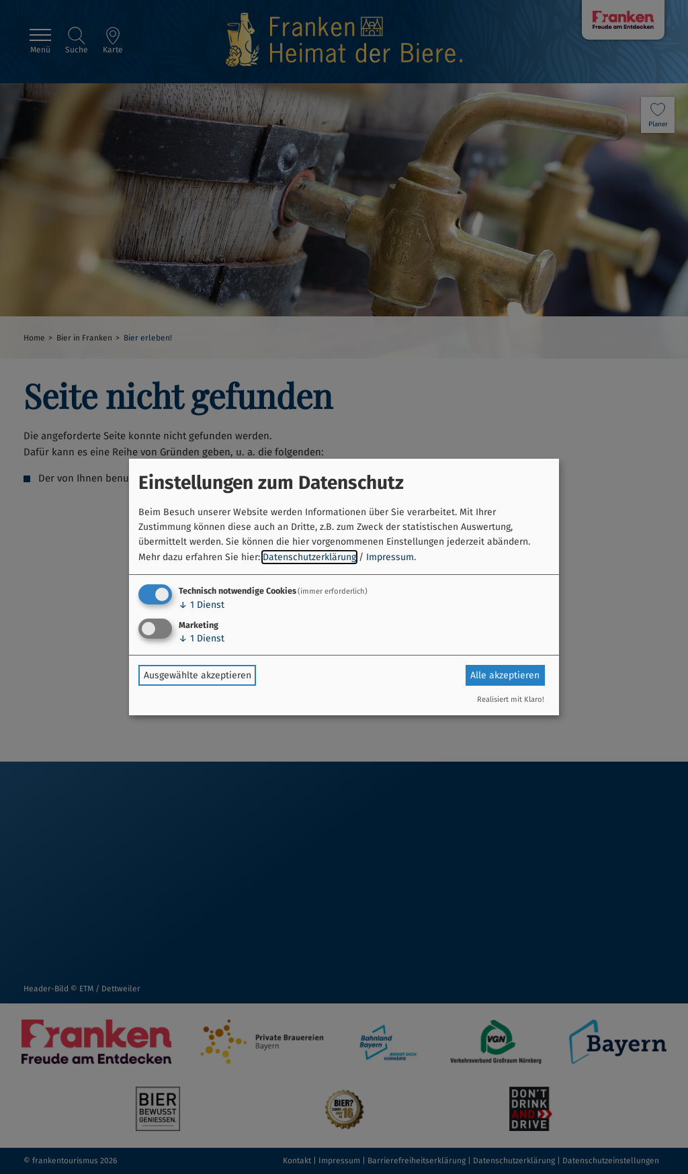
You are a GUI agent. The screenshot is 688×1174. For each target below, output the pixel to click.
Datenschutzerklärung (309, 557)
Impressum (390, 557)
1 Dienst (201, 605)
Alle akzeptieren (505, 675)
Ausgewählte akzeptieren (197, 675)
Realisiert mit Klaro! (510, 699)
